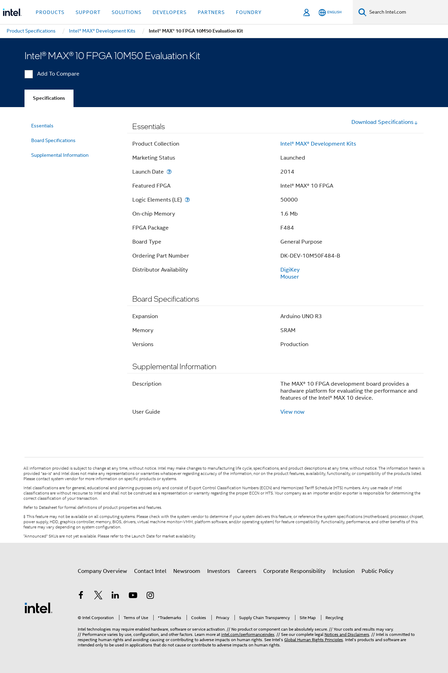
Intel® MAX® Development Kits (318, 143)
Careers (246, 571)
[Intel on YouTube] (133, 596)
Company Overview (102, 571)
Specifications (49, 98)
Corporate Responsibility (294, 571)
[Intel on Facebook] (81, 596)
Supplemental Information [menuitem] (60, 155)
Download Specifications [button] (384, 122)
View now (292, 411)
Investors (218, 571)
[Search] (362, 12)
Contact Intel (150, 571)
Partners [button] (211, 12)
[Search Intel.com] (407, 12)
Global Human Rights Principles (313, 639)
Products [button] (50, 12)
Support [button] (88, 12)
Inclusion (343, 571)
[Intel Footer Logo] (38, 607)
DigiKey (290, 269)
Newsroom (186, 571)
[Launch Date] (169, 172)
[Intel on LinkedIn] (115, 596)
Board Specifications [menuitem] (53, 140)
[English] (330, 12)
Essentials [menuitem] (42, 125)
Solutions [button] (126, 12)
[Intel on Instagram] (150, 596)
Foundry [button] (249, 12)
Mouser (289, 276)
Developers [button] (170, 12)
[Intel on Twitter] (98, 596)
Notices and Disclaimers (346, 634)
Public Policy (377, 571)
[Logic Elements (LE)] (187, 200)
